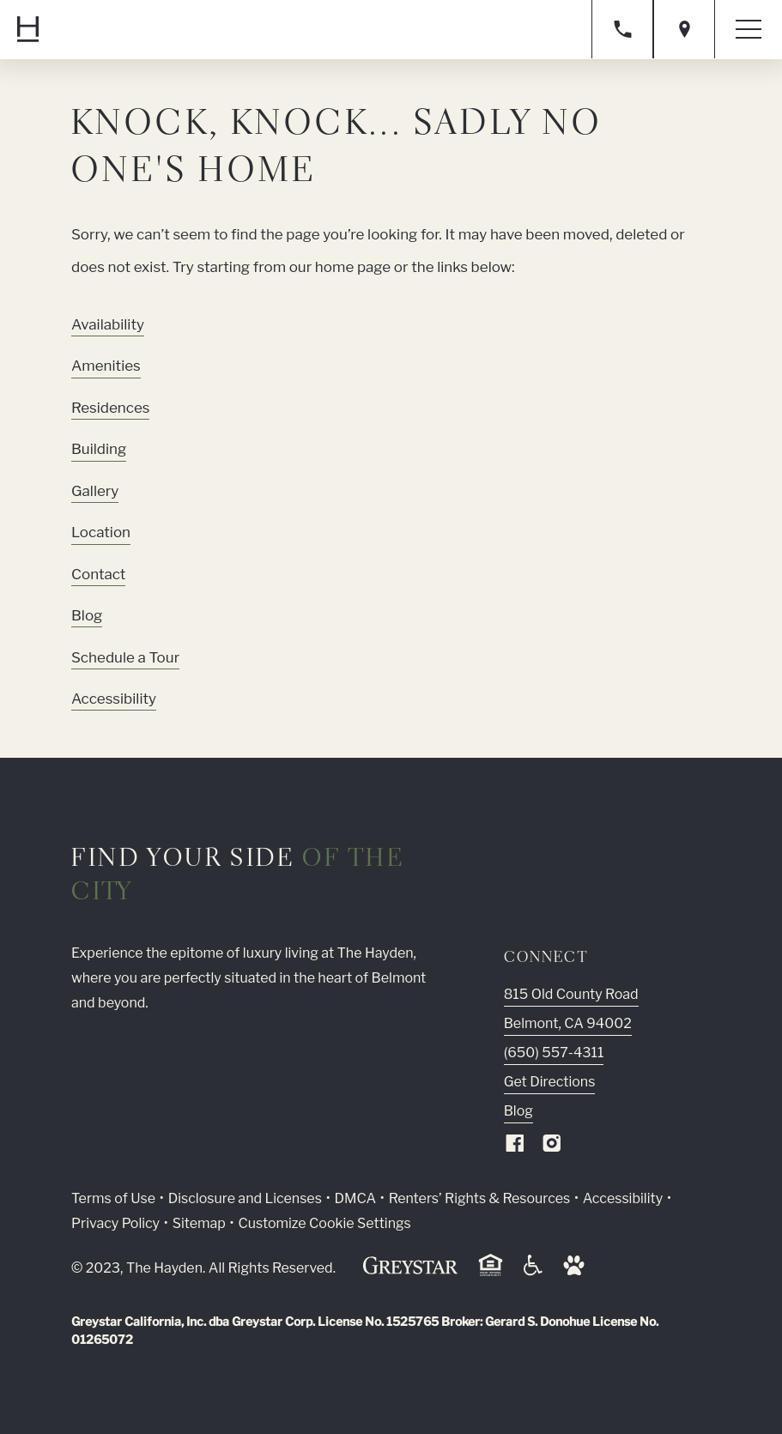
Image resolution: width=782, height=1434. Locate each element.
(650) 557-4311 (554, 1052)
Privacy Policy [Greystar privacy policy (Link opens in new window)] (115, 1223)
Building (98, 448)
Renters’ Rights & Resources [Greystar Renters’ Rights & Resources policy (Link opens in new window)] (480, 1198)
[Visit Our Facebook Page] (515, 1147)
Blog (86, 615)
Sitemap (199, 1223)
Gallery (94, 490)
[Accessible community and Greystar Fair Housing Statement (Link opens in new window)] (533, 1271)
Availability (107, 324)
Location (100, 532)
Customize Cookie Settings (324, 1223)
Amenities (106, 365)
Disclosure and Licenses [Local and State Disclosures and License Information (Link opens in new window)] (245, 1198)
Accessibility (113, 698)
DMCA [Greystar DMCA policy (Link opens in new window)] (355, 1198)
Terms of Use (113, 1198)
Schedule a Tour (125, 657)
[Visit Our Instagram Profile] (552, 1147)
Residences (110, 407)
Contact (98, 574)
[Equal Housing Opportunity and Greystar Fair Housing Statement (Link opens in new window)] (490, 1273)
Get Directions (550, 1082)
